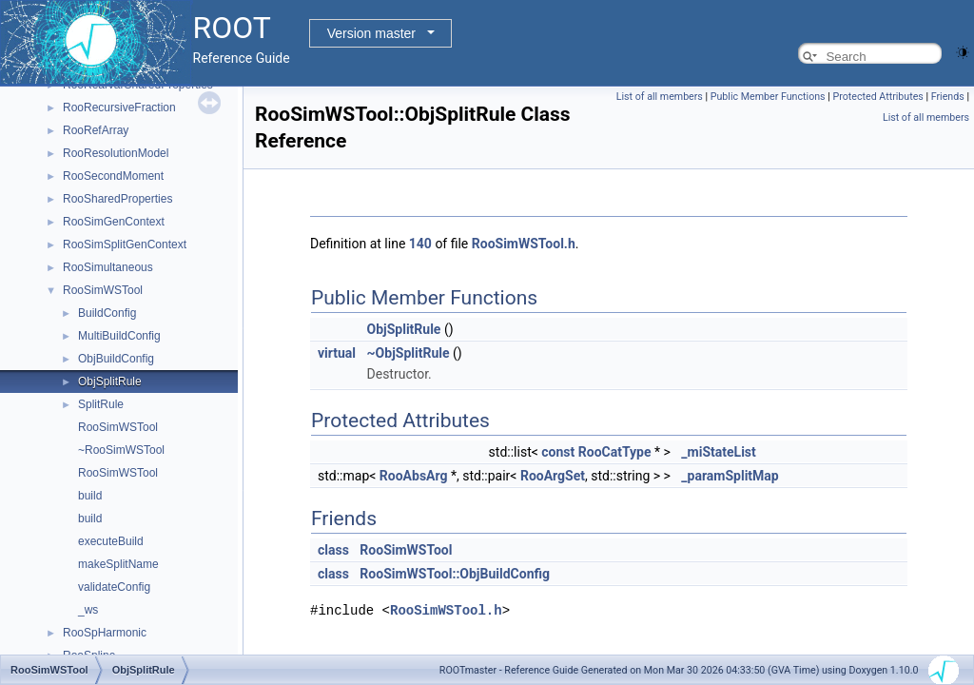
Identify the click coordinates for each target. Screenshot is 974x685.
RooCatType (615, 452)
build (90, 495)
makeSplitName (118, 564)
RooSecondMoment (113, 176)
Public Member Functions (768, 96)
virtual (337, 353)
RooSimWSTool (103, 290)
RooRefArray (95, 130)
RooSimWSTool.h (523, 243)
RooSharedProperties (117, 199)
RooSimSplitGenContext (124, 244)
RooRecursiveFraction (119, 107)
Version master (371, 33)
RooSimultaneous (108, 267)
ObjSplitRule (110, 381)
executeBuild (111, 541)
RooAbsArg (414, 475)
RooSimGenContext (114, 221)
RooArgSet (552, 475)
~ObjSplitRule (408, 353)
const (558, 452)
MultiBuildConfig (119, 335)
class (333, 550)
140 (420, 243)
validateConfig (114, 587)
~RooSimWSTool (121, 450)
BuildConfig (107, 313)
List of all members (659, 96)
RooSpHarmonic (104, 632)
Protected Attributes (877, 96)
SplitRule (101, 404)
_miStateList (718, 452)
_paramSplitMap (729, 475)
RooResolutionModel (115, 153)
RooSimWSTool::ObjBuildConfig (455, 573)
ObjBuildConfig (116, 358)
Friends (947, 96)
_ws (88, 609)
